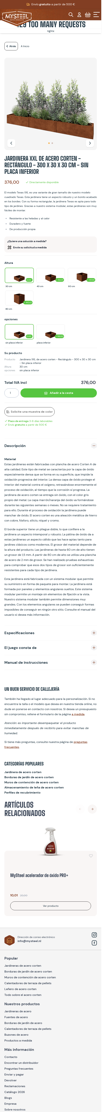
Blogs (8, 1098)
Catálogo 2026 (14, 1092)
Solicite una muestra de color (29, 412)
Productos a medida (18, 1040)
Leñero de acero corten (20, 989)
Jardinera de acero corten (22, 772)
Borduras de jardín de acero (23, 1023)
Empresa (10, 1104)
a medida (78, 714)
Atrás (10, 46)
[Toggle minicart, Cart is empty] (87, 14)
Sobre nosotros (14, 1109)
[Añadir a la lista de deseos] (91, 855)
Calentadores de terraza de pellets (27, 983)
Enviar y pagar (14, 1074)
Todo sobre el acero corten (22, 995)
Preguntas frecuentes (18, 1069)
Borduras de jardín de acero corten (29, 777)
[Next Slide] (92, 809)
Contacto (10, 1057)
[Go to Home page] (16, 18)
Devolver (10, 1080)
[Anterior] (11, 143)
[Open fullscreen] (50, 104)
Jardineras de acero (17, 1011)
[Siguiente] (90, 143)
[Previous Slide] (80, 809)
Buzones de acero (16, 1035)
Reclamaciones (14, 1086)
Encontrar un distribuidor (21, 1063)
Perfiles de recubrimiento (22, 792)
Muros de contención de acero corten (31, 782)
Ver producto (50, 905)
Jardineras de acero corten (22, 966)
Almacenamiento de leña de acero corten (34, 787)
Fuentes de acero (16, 1017)
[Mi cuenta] (79, 14)
